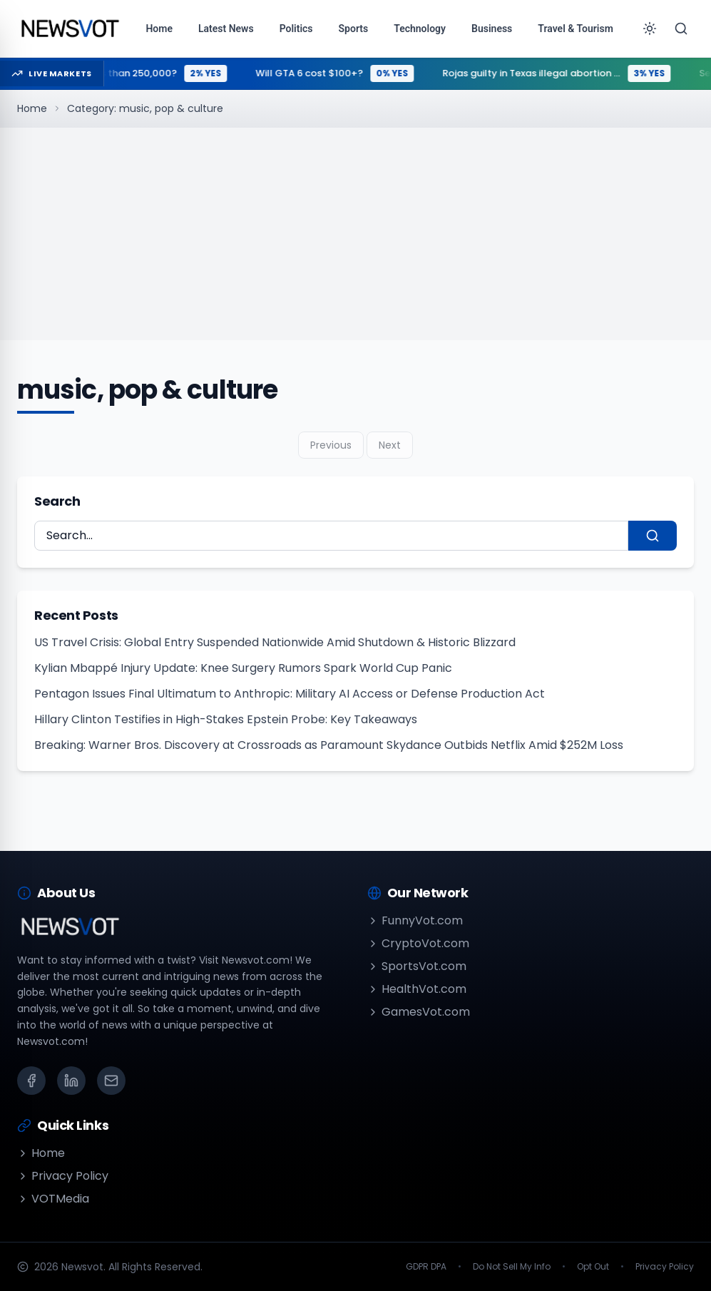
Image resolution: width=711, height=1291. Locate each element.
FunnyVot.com (415, 920)
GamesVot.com (418, 1012)
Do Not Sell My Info (512, 1266)
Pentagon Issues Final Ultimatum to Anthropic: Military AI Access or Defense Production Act (289, 693)
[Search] (681, 28)
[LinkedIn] (71, 1080)
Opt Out (593, 1266)
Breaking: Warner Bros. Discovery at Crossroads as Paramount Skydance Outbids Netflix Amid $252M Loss (328, 745)
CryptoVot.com (418, 943)
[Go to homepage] (69, 28)
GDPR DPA (426, 1266)
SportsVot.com (416, 966)
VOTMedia (53, 1198)
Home (32, 108)
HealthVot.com (416, 989)
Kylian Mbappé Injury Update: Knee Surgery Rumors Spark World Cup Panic (243, 668)
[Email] (111, 1080)
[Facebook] (31, 1080)
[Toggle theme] (650, 28)
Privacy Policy (62, 1176)
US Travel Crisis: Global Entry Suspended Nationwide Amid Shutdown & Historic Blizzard (275, 642)
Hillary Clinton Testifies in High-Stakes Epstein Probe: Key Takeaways (225, 719)
